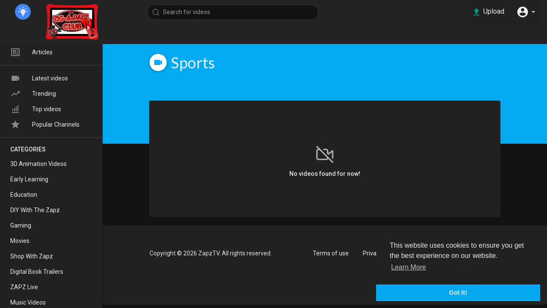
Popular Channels (44, 124)
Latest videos (39, 78)
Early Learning (29, 179)
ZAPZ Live (24, 287)
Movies (19, 240)
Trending (33, 94)
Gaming (20, 225)
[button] (526, 12)
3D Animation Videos (38, 163)
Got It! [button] (458, 292)
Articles (31, 52)
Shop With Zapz (31, 256)
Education (23, 194)
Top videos (35, 109)
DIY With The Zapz (35, 210)
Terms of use (331, 253)
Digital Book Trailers (36, 271)
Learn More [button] (408, 267)
